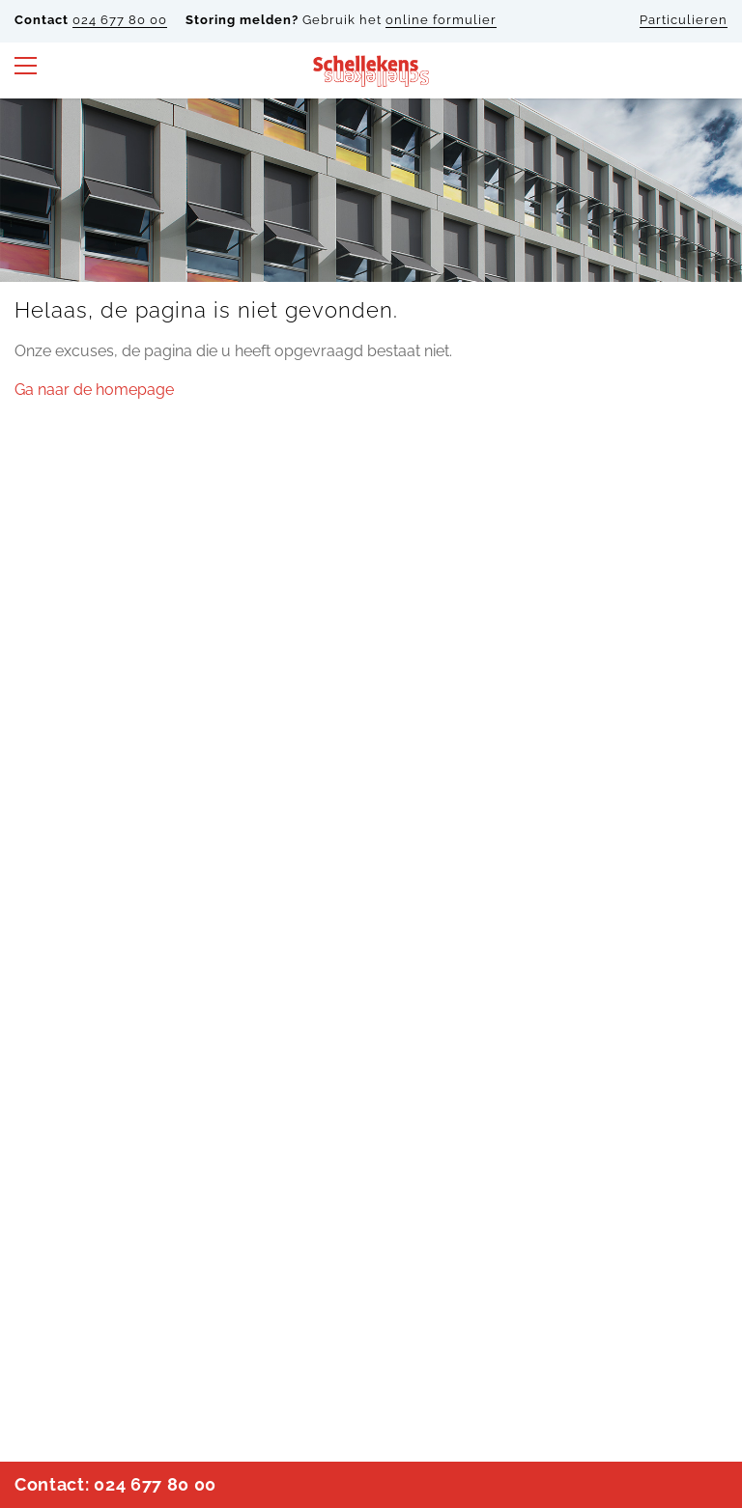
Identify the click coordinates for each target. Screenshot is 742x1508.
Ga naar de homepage (94, 389)
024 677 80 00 (119, 20)
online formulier (441, 20)
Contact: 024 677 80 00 (115, 1484)
